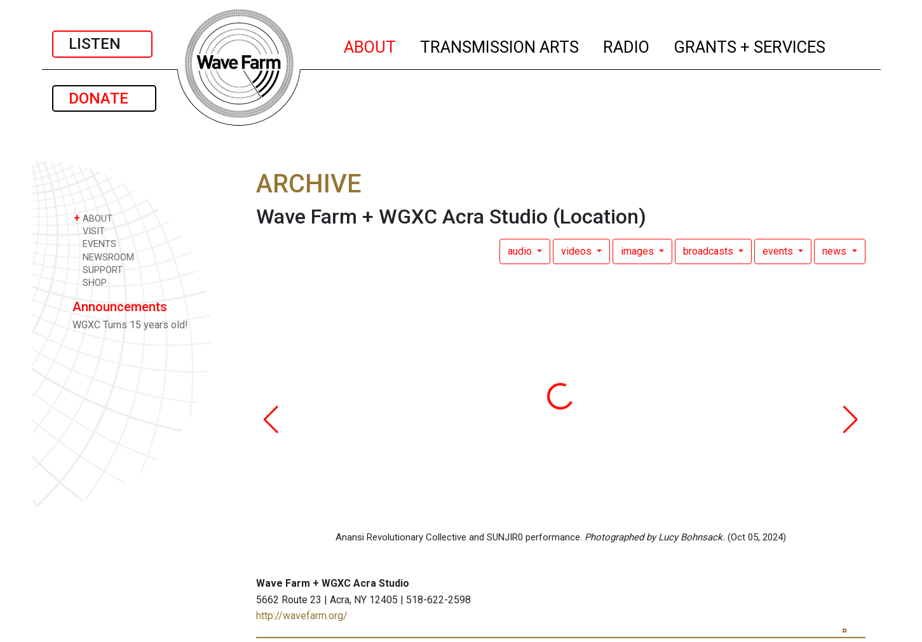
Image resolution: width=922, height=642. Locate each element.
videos (577, 251)
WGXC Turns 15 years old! (130, 325)
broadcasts (709, 251)
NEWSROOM (104, 257)
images (638, 251)
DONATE (104, 98)
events (779, 251)
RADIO (626, 45)
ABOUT (370, 45)
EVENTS (95, 243)
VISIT (89, 231)
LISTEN (102, 44)
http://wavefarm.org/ (302, 616)
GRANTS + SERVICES (750, 45)
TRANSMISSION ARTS (500, 45)
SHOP (90, 282)
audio (521, 251)
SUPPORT (98, 270)
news (835, 251)
